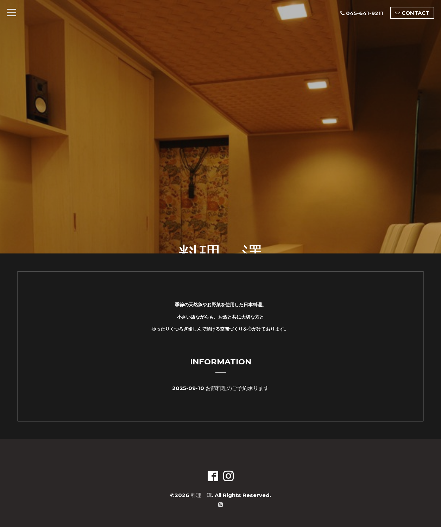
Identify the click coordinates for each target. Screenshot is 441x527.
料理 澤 (201, 495)
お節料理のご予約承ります (237, 388)
